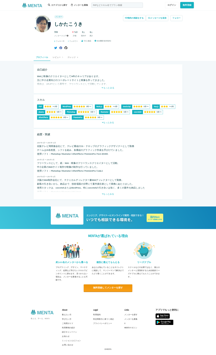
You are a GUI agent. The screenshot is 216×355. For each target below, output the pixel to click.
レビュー (58, 57)
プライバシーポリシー (102, 323)
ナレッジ (73, 57)
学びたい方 (66, 319)
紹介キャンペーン (69, 332)
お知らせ (66, 336)
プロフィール (42, 57)
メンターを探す (130, 315)
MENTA (108, 349)
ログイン (172, 5)
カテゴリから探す (57, 5)
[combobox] (117, 5)
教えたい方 (66, 315)
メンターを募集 (79, 5)
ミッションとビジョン (71, 341)
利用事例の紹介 (68, 327)
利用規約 (97, 315)
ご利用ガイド (67, 323)
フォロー (176, 18)
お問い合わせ (67, 345)
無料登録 (187, 5)
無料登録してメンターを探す (108, 288)
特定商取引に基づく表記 (103, 319)
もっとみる (108, 88)
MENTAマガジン (130, 327)
